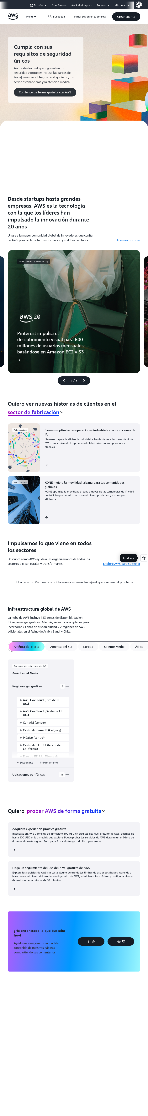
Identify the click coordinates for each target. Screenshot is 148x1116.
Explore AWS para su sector (121, 564)
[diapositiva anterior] (62, 380)
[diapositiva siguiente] (85, 380)
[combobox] (35, 412)
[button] (126, 16)
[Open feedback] (143, 558)
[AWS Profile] (139, 5)
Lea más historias (128, 240)
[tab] (27, 646)
